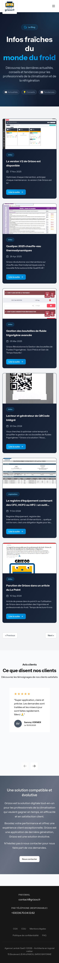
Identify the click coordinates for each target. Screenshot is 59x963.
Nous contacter (29, 859)
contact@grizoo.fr (29, 899)
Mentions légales (38, 928)
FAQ (44, 935)
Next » (51, 635)
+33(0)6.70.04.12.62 (23, 913)
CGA (15, 928)
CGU (23, 928)
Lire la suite (16, 192)
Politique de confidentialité (25, 935)
